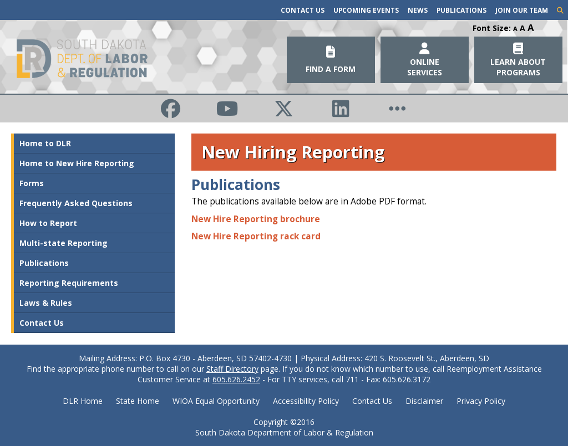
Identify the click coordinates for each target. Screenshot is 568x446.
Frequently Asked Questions (76, 203)
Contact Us (302, 10)
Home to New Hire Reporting (76, 163)
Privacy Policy (481, 401)
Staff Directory (232, 368)
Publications (461, 10)
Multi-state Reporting (63, 243)
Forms (31, 183)
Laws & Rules (45, 303)
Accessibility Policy (306, 401)
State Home (137, 401)
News (418, 10)
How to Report (48, 223)
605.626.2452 (236, 379)
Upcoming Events (366, 10)
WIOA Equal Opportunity (216, 401)
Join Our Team (521, 10)
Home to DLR (45, 143)
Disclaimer (424, 401)
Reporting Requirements (68, 283)
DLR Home (83, 401)
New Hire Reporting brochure (255, 219)
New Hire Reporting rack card (256, 236)
